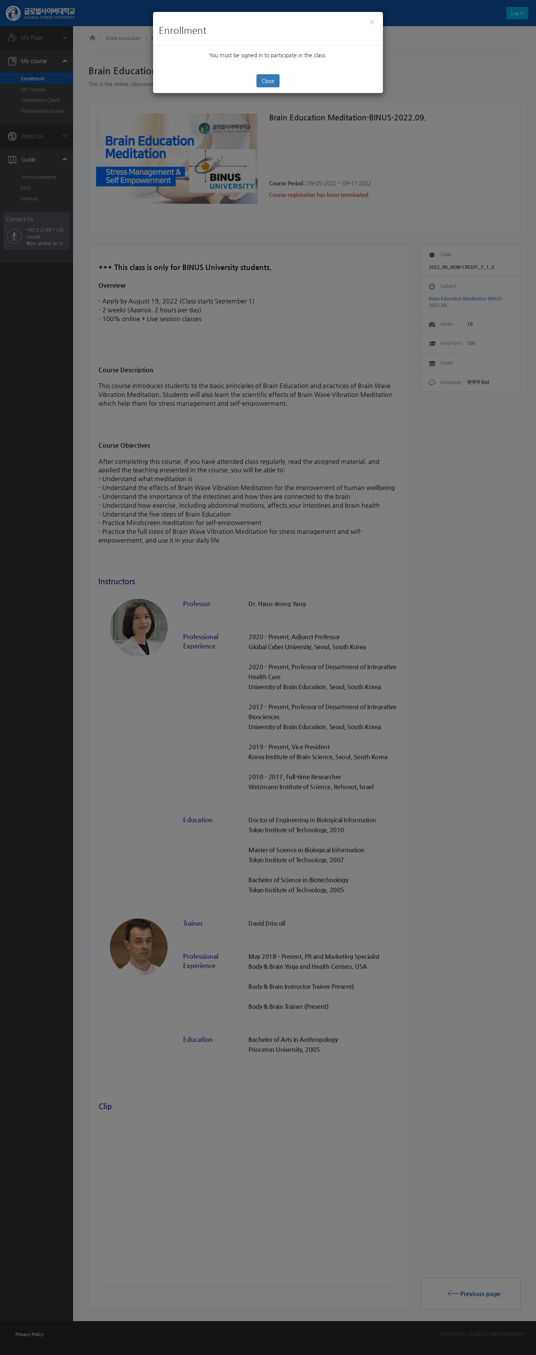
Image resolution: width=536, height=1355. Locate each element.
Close (268, 81)
